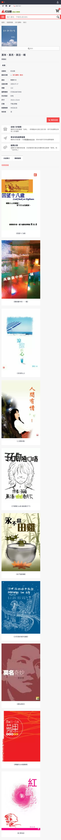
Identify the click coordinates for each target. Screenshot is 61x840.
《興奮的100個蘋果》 (21, 764)
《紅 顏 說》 (20, 833)
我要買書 (10, 22)
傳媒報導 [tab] (17, 158)
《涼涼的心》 (21, 373)
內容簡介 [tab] (7, 158)
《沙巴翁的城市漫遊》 (21, 636)
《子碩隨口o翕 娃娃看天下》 (21, 506)
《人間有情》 (21, 441)
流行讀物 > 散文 (18, 75)
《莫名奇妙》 (21, 704)
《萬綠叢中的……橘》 (21, 301)
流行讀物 (18, 22)
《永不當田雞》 (20, 574)
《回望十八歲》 (20, 233)
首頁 (3, 22)
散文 (24, 22)
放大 (30, 48)
